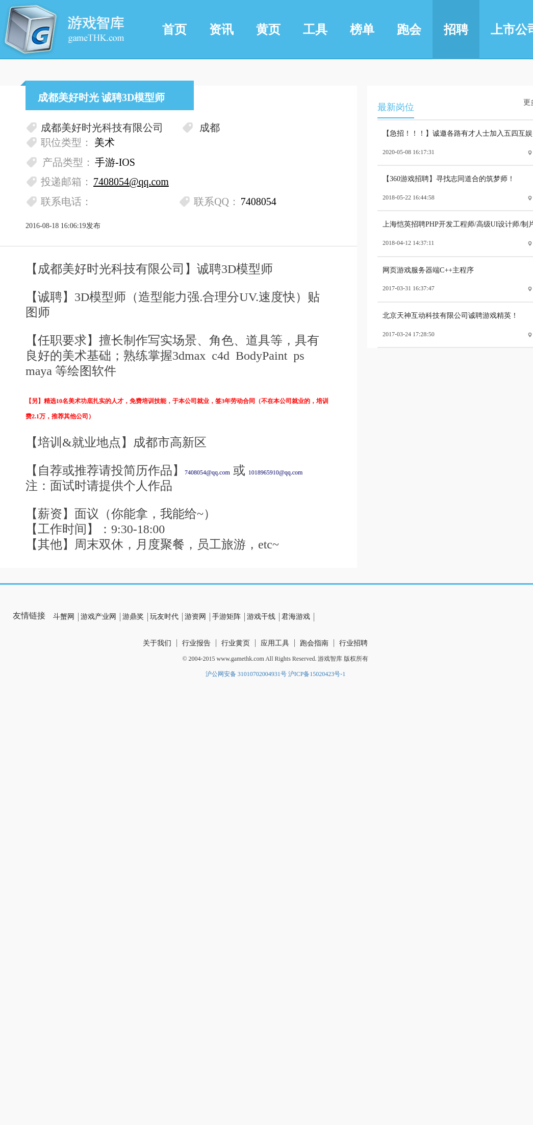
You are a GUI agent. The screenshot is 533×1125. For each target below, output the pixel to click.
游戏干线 (261, 616)
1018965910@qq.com (275, 472)
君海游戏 (296, 616)
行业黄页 (235, 643)
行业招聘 (353, 643)
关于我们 (157, 643)
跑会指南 (314, 643)
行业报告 (196, 643)
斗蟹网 (63, 616)
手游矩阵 (226, 616)
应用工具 (275, 643)
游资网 (195, 616)
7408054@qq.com (207, 472)
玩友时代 (164, 616)
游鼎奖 (133, 616)
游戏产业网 (98, 616)
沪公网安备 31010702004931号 (246, 674)
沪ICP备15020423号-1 (317, 674)
